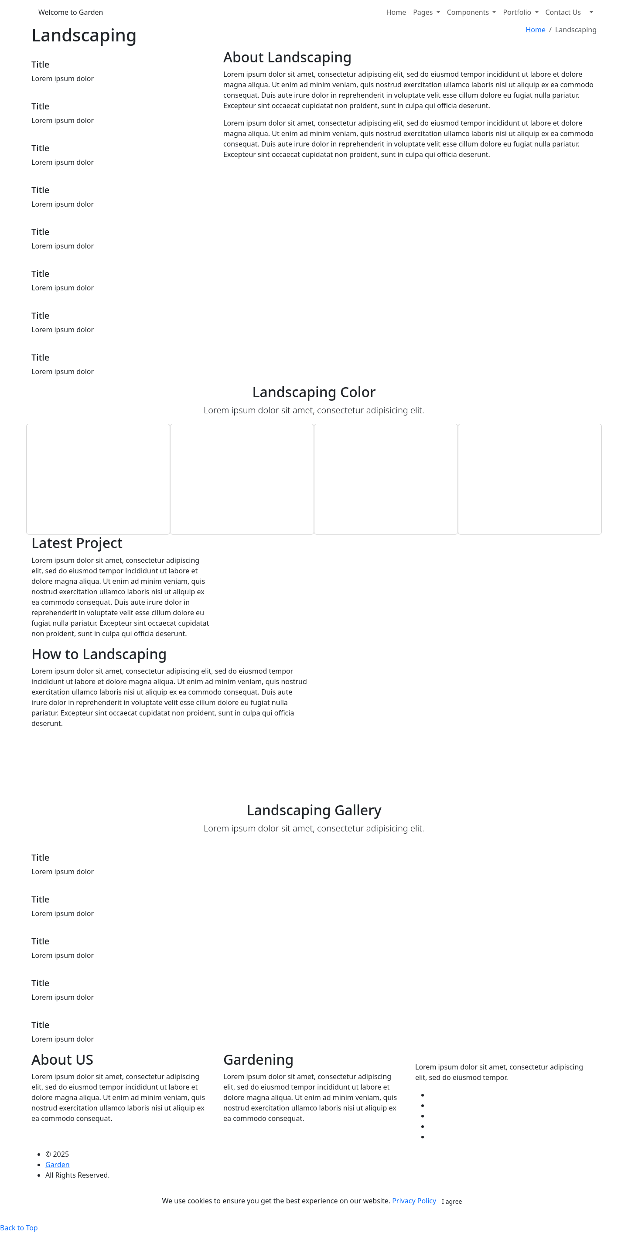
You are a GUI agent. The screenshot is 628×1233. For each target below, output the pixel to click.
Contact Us (563, 12)
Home (396, 12)
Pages (423, 12)
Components (469, 12)
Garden (57, 1164)
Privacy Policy (414, 1201)
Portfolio (518, 12)
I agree (452, 1201)
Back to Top (19, 1228)
